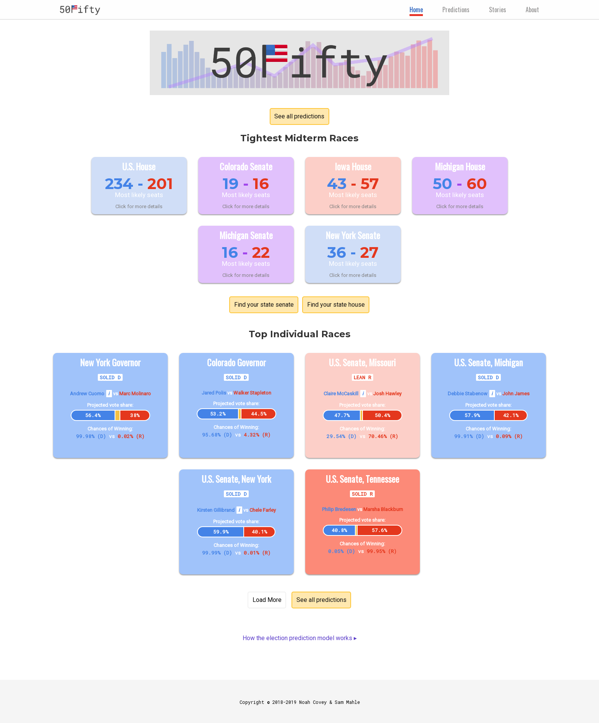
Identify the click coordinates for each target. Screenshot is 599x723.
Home (416, 9)
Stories (497, 9)
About (532, 9)
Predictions (455, 9)
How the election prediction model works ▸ (300, 638)
